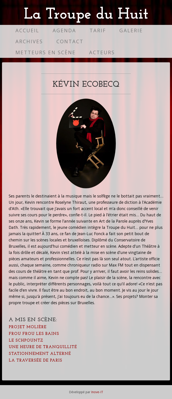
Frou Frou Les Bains (34, 334)
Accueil (27, 30)
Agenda (64, 30)
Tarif (98, 30)
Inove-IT (97, 392)
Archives (29, 41)
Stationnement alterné (40, 354)
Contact (70, 41)
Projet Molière (28, 327)
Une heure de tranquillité (43, 347)
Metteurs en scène (45, 52)
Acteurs (102, 52)
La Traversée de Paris (35, 360)
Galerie (131, 30)
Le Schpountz (26, 340)
